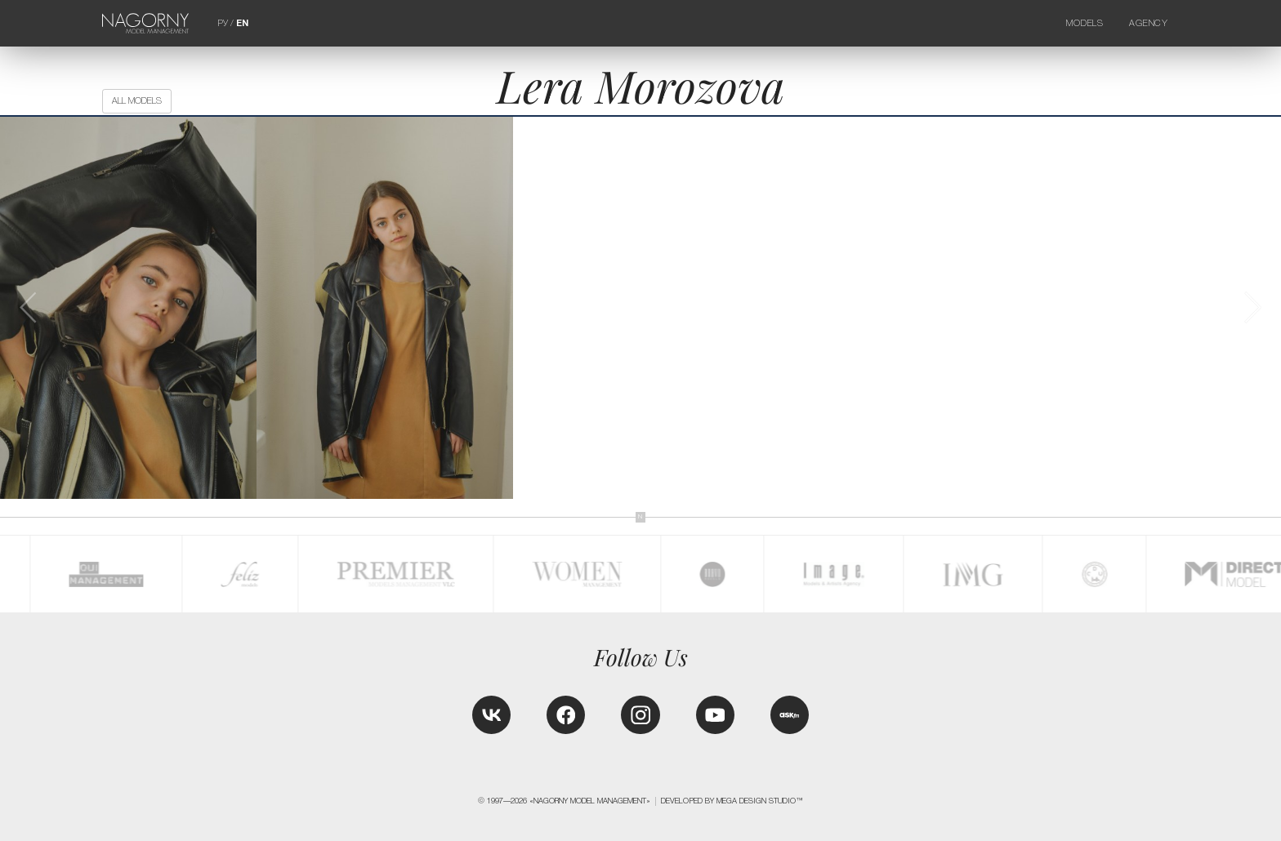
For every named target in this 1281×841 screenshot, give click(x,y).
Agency (1148, 23)
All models (137, 100)
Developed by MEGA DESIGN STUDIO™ (732, 801)
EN (242, 23)
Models (1085, 23)
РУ (223, 23)
